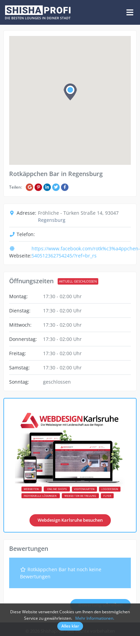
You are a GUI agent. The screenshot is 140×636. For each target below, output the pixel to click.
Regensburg (51, 220)
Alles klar (70, 626)
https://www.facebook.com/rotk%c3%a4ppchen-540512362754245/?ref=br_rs (86, 252)
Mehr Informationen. (94, 618)
